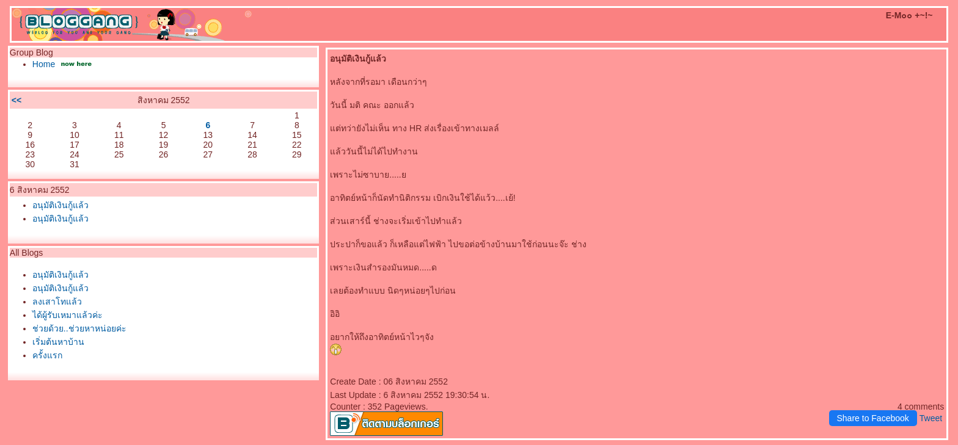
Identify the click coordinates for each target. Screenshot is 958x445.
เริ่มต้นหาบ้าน (58, 342)
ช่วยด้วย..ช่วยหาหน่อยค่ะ (79, 328)
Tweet (931, 418)
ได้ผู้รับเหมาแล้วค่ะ (67, 315)
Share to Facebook (873, 418)
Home (44, 64)
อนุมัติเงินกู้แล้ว (60, 205)
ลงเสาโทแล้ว (57, 301)
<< (16, 100)
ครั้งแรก (47, 355)
